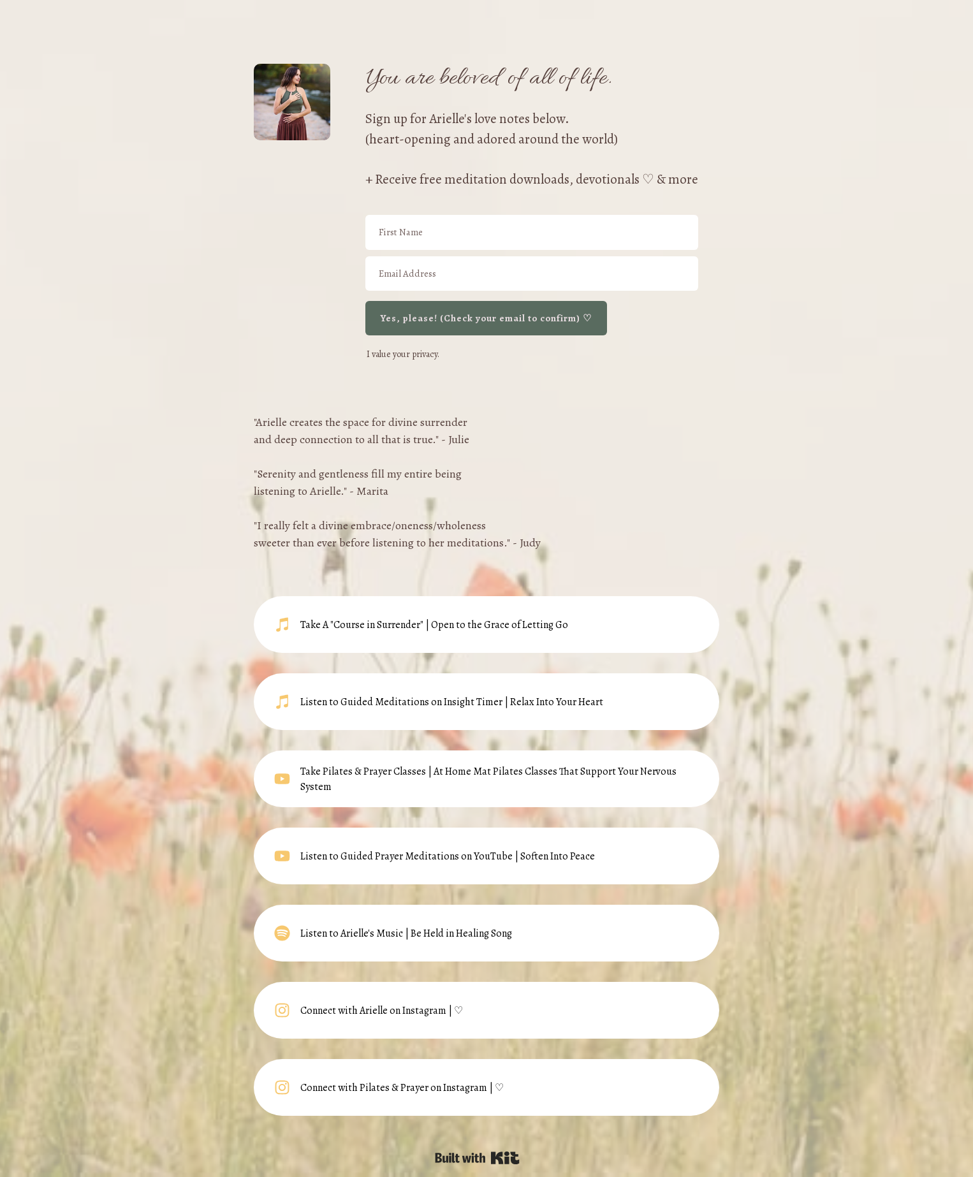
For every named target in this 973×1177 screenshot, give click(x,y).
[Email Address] (531, 273)
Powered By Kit (477, 1157)
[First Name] (531, 232)
